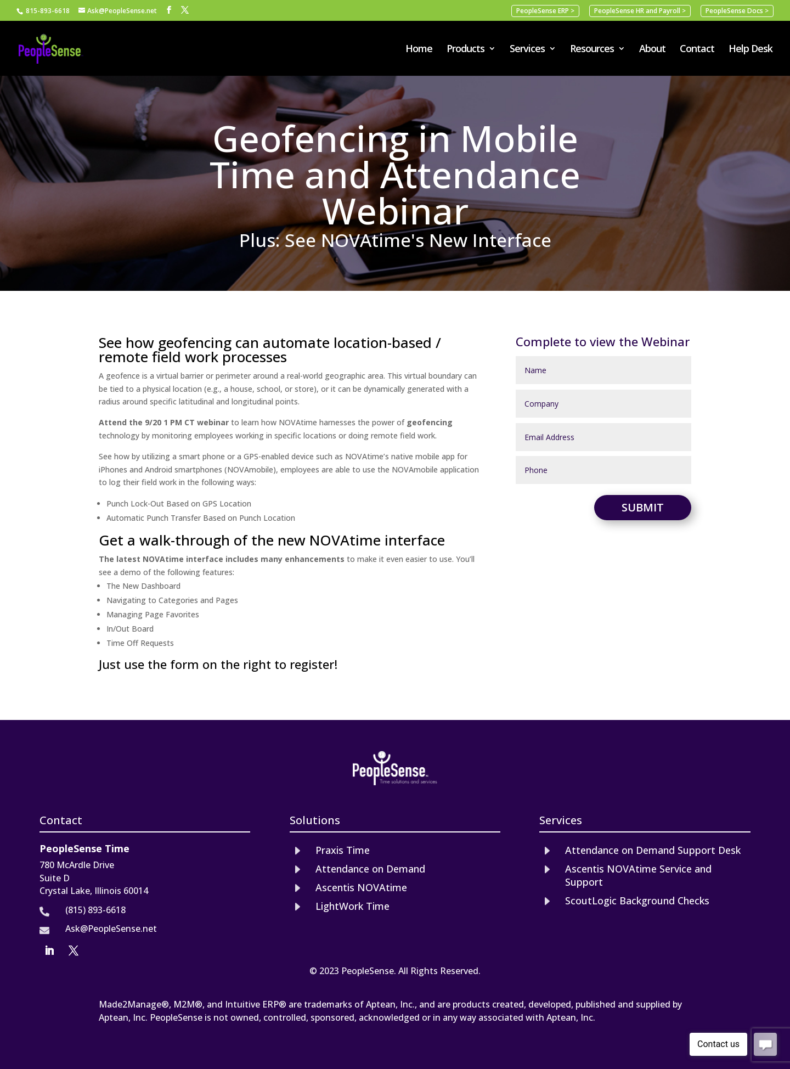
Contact (697, 49)
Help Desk (750, 49)
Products (465, 49)
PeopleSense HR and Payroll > (640, 10)
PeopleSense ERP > (545, 10)
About (652, 49)
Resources (592, 49)
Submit (643, 507)
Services (527, 49)
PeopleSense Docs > (737, 10)
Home (418, 49)
